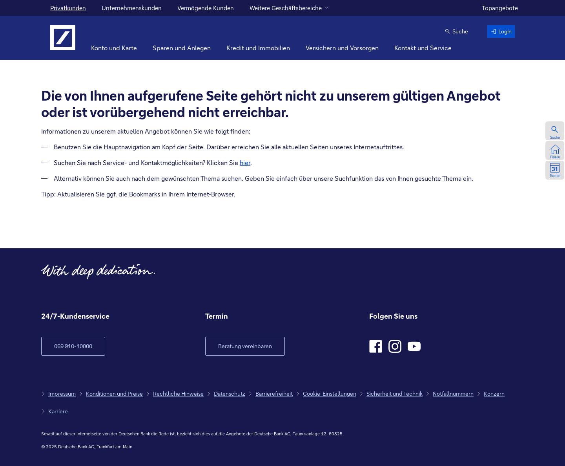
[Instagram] (394, 346)
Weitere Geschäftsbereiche (286, 8)
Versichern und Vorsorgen (342, 48)
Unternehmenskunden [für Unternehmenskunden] (132, 8)
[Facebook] (375, 346)
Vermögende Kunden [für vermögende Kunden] (205, 8)
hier (245, 162)
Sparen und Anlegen (182, 48)
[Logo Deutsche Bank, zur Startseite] (63, 38)
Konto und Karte (114, 48)
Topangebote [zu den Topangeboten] (500, 8)
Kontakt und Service (423, 48)
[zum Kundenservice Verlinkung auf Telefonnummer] (73, 346)
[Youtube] (414, 346)
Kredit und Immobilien (258, 48)
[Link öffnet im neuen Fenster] (245, 346)
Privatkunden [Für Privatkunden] (68, 8)
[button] (456, 31)
